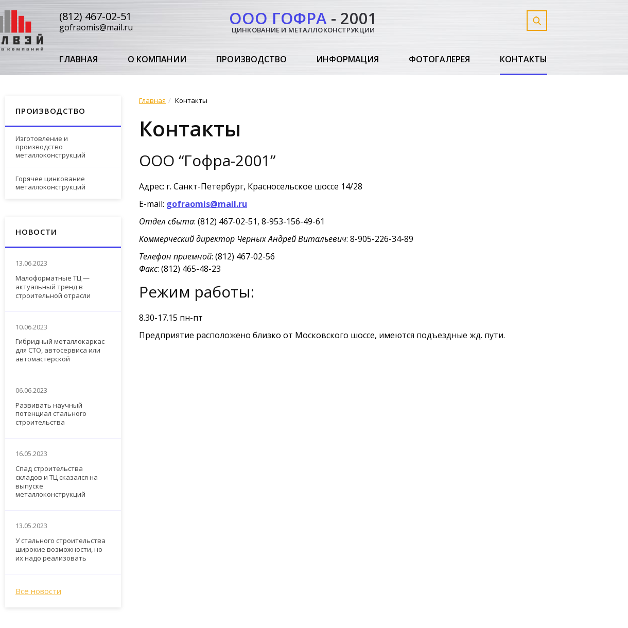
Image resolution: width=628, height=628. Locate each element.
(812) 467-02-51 (95, 16)
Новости (36, 231)
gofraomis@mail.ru (96, 27)
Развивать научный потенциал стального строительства (50, 414)
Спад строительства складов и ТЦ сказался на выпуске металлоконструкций (56, 481)
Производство (251, 60)
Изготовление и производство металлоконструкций (50, 146)
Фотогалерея (439, 60)
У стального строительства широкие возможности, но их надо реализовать (60, 549)
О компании (157, 60)
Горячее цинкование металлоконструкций (50, 182)
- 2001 (303, 20)
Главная (78, 60)
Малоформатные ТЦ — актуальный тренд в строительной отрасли (53, 287)
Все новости (38, 591)
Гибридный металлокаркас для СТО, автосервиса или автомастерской (59, 350)
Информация (347, 60)
